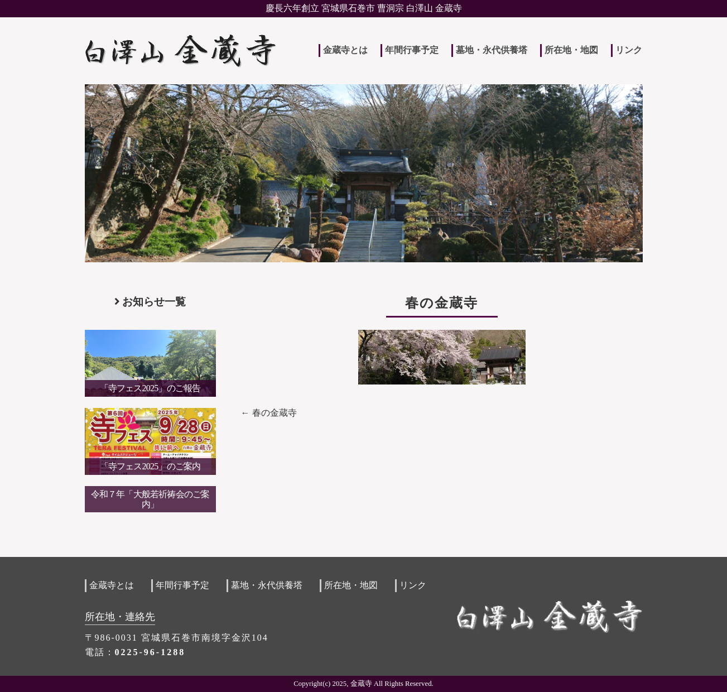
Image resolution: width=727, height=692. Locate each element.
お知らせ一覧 (150, 301)
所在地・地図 (571, 50)
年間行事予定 (412, 50)
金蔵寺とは (345, 50)
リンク (628, 50)
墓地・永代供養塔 (491, 50)
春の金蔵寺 (274, 412)
